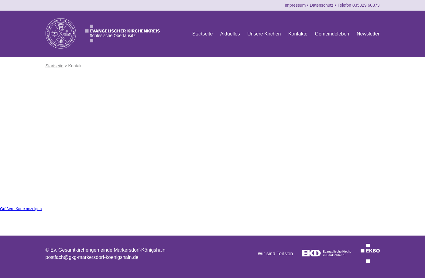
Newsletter (368, 33)
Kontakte (297, 33)
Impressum (295, 5)
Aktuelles (230, 33)
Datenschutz (322, 5)
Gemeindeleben (332, 33)
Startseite (202, 33)
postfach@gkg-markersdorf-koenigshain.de (92, 257)
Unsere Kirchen (264, 33)
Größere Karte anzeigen (21, 208)
